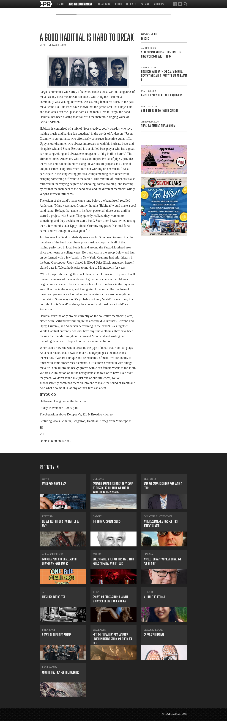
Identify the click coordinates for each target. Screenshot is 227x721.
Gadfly (97, 516)
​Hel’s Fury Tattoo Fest (53, 597)
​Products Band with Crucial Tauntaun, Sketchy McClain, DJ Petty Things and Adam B (164, 76)
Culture (98, 478)
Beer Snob (49, 629)
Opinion (118, 4)
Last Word (49, 667)
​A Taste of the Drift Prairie (56, 635)
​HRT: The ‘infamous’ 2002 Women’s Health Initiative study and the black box (112, 639)
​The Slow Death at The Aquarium (158, 126)
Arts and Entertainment (80, 4)
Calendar (145, 4)
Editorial (48, 516)
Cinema (148, 554)
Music (145, 38)
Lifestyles (131, 4)
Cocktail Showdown (158, 516)
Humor (148, 591)
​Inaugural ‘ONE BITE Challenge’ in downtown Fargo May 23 (59, 561)
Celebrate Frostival (154, 635)
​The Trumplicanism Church (107, 521)
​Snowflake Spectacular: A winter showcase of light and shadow (111, 599)
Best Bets (150, 478)
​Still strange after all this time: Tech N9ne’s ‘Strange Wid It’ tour (161, 54)
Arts (45, 591)
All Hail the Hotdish (154, 597)
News (45, 478)
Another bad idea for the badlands (60, 672)
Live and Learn (153, 629)
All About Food (52, 554)
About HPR (159, 4)
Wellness (99, 629)
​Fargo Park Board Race (54, 484)
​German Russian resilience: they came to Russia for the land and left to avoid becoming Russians (113, 488)
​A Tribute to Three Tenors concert (159, 110)
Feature (60, 4)
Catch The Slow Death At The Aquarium (161, 95)
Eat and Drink (103, 4)
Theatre (98, 591)
